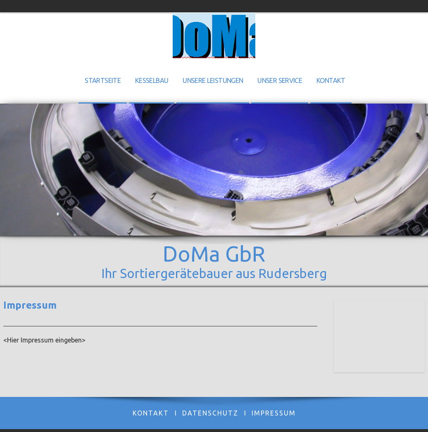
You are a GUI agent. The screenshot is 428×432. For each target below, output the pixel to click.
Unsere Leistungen (213, 80)
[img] (214, 35)
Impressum (274, 413)
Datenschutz (210, 413)
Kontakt (330, 80)
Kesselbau (151, 80)
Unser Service (279, 80)
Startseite (103, 80)
